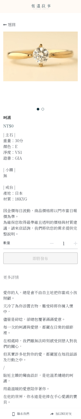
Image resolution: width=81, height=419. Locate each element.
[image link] (41, 6)
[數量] (63, 243)
